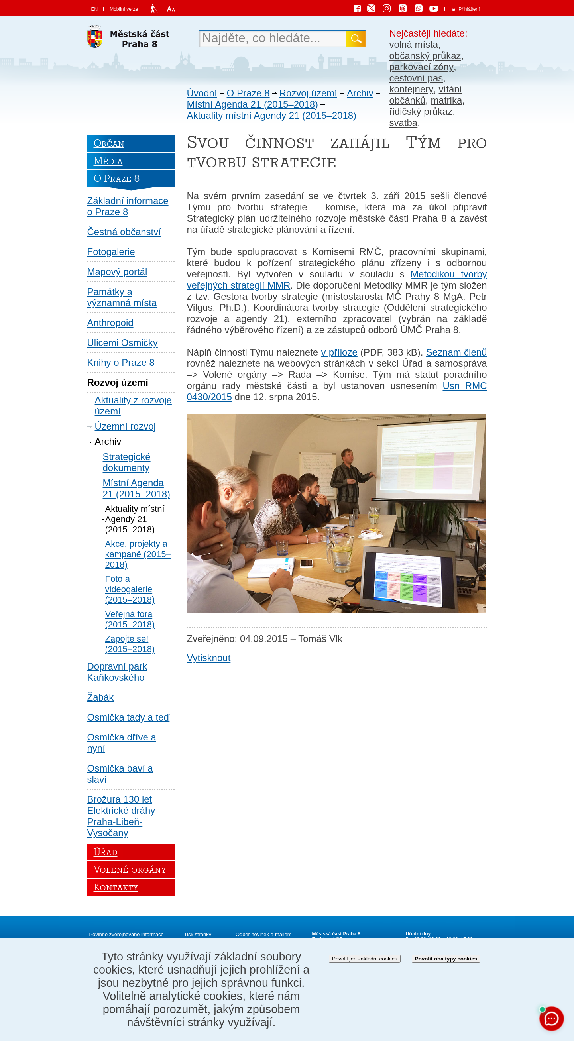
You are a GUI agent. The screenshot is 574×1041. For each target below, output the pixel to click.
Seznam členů (456, 352)
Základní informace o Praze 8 (128, 206)
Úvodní (202, 93)
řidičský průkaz (421, 111)
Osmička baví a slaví (120, 774)
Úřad (106, 852)
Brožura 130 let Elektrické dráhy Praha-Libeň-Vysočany (121, 816)
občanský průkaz (425, 55)
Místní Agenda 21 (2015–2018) (252, 104)
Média (108, 161)
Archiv (360, 93)
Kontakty (116, 887)
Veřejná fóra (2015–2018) (130, 619)
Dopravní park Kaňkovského (117, 672)
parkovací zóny (421, 66)
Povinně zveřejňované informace (126, 934)
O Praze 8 (248, 93)
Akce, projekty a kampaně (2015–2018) (138, 554)
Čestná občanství (124, 231)
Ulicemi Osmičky (122, 342)
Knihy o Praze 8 (121, 362)
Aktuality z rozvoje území (133, 405)
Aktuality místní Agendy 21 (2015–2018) (272, 115)
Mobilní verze (124, 9)
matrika (446, 100)
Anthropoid (110, 322)
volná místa (413, 44)
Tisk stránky (197, 934)
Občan (109, 143)
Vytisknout (209, 657)
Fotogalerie (111, 251)
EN (94, 9)
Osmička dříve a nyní (121, 743)
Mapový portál (117, 271)
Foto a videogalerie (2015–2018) (130, 589)
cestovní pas (416, 78)
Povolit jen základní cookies (364, 959)
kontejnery (411, 89)
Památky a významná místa (122, 297)
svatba (403, 122)
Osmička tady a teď (128, 717)
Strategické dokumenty (127, 462)
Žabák (100, 697)
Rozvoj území (308, 93)
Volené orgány (130, 869)
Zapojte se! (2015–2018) (130, 644)
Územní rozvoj (125, 426)
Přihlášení (469, 9)
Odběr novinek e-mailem (264, 934)
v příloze (339, 352)
